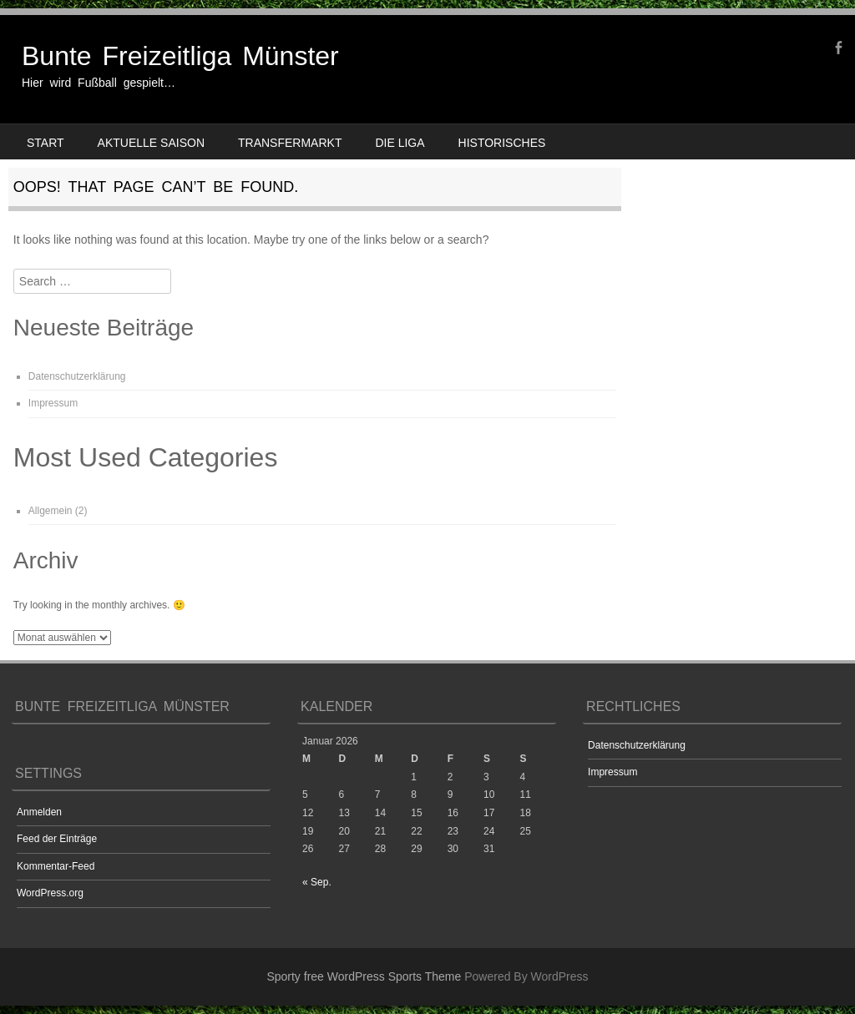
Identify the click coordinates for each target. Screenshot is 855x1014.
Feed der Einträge (57, 839)
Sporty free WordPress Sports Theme (363, 976)
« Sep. (316, 882)
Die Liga (399, 142)
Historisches (502, 142)
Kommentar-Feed (55, 866)
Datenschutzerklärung (77, 376)
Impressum (53, 403)
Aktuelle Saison (151, 142)
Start (45, 142)
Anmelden (39, 812)
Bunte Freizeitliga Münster (180, 56)
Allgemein (50, 511)
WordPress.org (50, 893)
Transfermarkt (289, 142)
